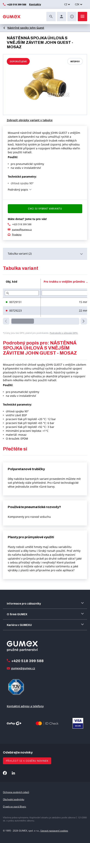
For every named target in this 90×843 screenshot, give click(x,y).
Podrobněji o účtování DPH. (64, 332)
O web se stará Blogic (14, 806)
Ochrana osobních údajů (16, 792)
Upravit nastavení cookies (54, 830)
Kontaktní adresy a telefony (25, 706)
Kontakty (34, 4)
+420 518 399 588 (16, 4)
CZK (77, 4)
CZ (65, 4)
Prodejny (17, 234)
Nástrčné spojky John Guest (25, 28)
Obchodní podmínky (13, 799)
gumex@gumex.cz (22, 229)
